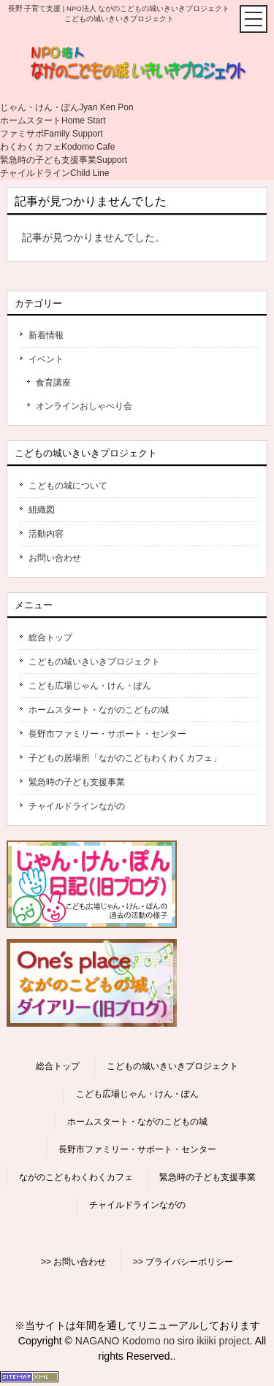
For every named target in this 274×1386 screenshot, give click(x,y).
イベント (46, 359)
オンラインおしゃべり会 (84, 406)
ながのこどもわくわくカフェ (76, 1177)
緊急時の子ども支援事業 (76, 782)
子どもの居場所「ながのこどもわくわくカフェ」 (124, 758)
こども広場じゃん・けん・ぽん (89, 686)
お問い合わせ (54, 558)
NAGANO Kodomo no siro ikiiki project (162, 1341)
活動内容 (46, 534)
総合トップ (50, 637)
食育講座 (53, 383)
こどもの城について (67, 485)
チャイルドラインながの (76, 806)
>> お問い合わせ (73, 1262)
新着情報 (46, 335)
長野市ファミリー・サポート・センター (107, 734)
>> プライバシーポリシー (183, 1262)
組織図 (41, 510)
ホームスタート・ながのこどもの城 (98, 710)
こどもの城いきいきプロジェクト (94, 661)
